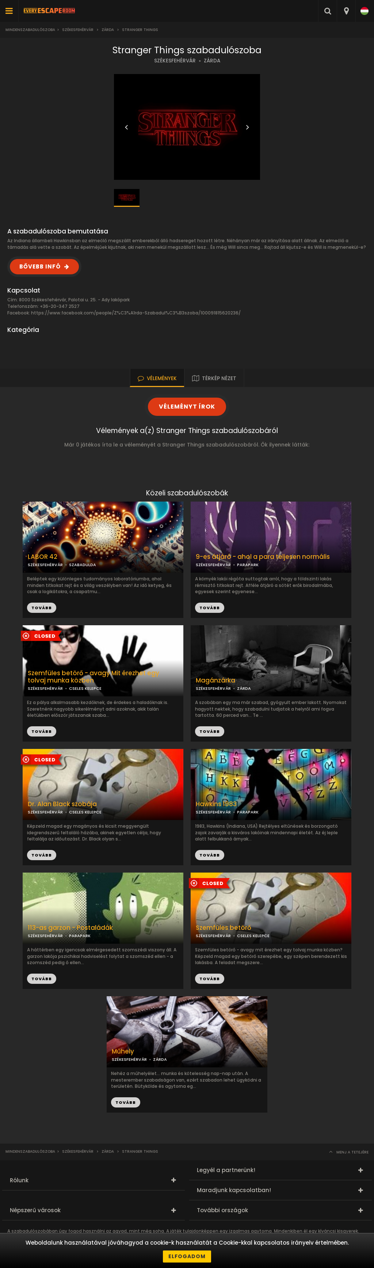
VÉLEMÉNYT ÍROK (187, 406)
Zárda (108, 29)
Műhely (123, 1051)
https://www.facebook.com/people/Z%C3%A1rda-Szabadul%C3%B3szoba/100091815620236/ (136, 313)
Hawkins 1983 (216, 804)
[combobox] (346, 11)
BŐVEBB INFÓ (40, 266)
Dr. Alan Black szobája (62, 804)
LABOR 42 (42, 557)
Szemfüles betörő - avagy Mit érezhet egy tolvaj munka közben (93, 677)
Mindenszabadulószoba (30, 29)
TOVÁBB (209, 608)
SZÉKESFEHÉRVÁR (175, 60)
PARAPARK (248, 565)
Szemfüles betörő (223, 928)
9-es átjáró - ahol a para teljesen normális (263, 557)
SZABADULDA (82, 565)
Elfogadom (187, 1256)
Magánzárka (215, 680)
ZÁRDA (212, 60)
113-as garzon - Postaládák (70, 928)
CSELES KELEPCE (85, 688)
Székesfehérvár (78, 29)
